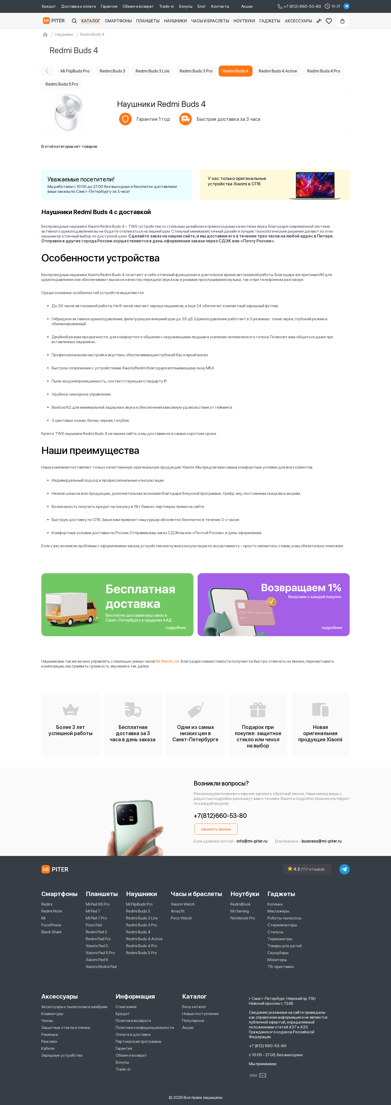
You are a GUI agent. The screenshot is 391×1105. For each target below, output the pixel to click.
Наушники (175, 21)
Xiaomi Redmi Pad (101, 966)
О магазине (126, 1006)
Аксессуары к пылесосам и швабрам (74, 1006)
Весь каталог (194, 1006)
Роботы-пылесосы (284, 918)
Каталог (90, 21)
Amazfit (178, 911)
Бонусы (185, 6)
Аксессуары (298, 21)
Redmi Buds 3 (138, 911)
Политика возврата (133, 1020)
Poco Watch (181, 918)
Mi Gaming (239, 911)
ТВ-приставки (280, 966)
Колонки (275, 904)
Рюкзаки (49, 1041)
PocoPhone (51, 925)
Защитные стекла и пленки (65, 1027)
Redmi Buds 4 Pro (141, 945)
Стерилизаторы (282, 925)
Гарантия (109, 6)
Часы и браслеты (210, 21)
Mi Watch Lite (168, 661)
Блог (202, 6)
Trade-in (166, 6)
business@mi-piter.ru (322, 841)
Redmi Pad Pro (98, 938)
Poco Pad (94, 925)
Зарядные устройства (61, 1055)
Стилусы (275, 931)
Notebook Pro (242, 918)
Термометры (279, 938)
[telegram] (346, 6)
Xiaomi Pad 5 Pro (100, 952)
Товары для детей (284, 945)
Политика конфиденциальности (145, 1027)
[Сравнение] (319, 21)
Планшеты (148, 21)
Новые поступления (200, 1013)
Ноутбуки (244, 21)
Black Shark (51, 931)
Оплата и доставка (133, 1034)
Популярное (193, 1020)
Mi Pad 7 (93, 911)
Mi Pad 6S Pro (98, 904)
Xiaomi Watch (183, 904)
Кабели (47, 1048)
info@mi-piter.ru (252, 841)
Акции (247, 6)
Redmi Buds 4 (138, 931)
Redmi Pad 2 (96, 931)
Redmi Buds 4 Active (144, 938)
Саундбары (277, 952)
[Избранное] (329, 21)
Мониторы (277, 959)
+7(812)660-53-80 (220, 815)
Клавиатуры (52, 1013)
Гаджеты (269, 21)
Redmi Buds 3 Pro (141, 925)
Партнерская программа (138, 1041)
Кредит (49, 6)
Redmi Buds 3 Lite (142, 918)
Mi (43, 918)
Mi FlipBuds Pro (139, 904)
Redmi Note (51, 911)
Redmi (46, 904)
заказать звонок (216, 829)
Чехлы (47, 1020)
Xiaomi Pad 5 (97, 945)
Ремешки (49, 1034)
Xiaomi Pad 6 (97, 959)
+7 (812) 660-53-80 (267, 1045)
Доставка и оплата (78, 6)
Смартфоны (118, 21)
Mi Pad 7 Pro (96, 918)
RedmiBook (240, 904)
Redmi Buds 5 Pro (141, 952)
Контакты (220, 6)
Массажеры (278, 911)
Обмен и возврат (138, 6)
